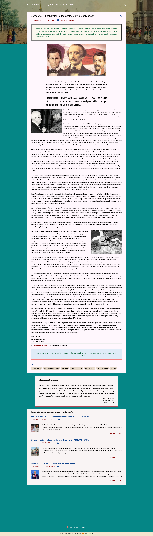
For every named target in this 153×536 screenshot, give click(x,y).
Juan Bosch (65, 368)
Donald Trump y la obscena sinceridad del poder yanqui (53, 463)
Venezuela (113, 368)
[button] (121, 15)
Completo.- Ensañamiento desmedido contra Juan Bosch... (63, 15)
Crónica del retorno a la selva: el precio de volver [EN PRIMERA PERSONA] (60, 440)
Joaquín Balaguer (36, 368)
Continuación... (116, 434)
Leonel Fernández (89, 368)
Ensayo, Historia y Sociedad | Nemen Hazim (53, 4)
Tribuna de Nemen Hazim (40, 345)
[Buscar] (125, 5)
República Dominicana (67, 20)
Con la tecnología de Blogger (76, 527)
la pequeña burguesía (76, 368)
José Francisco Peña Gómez (51, 368)
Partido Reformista (102, 368)
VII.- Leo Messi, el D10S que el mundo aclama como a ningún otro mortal (60, 416)
